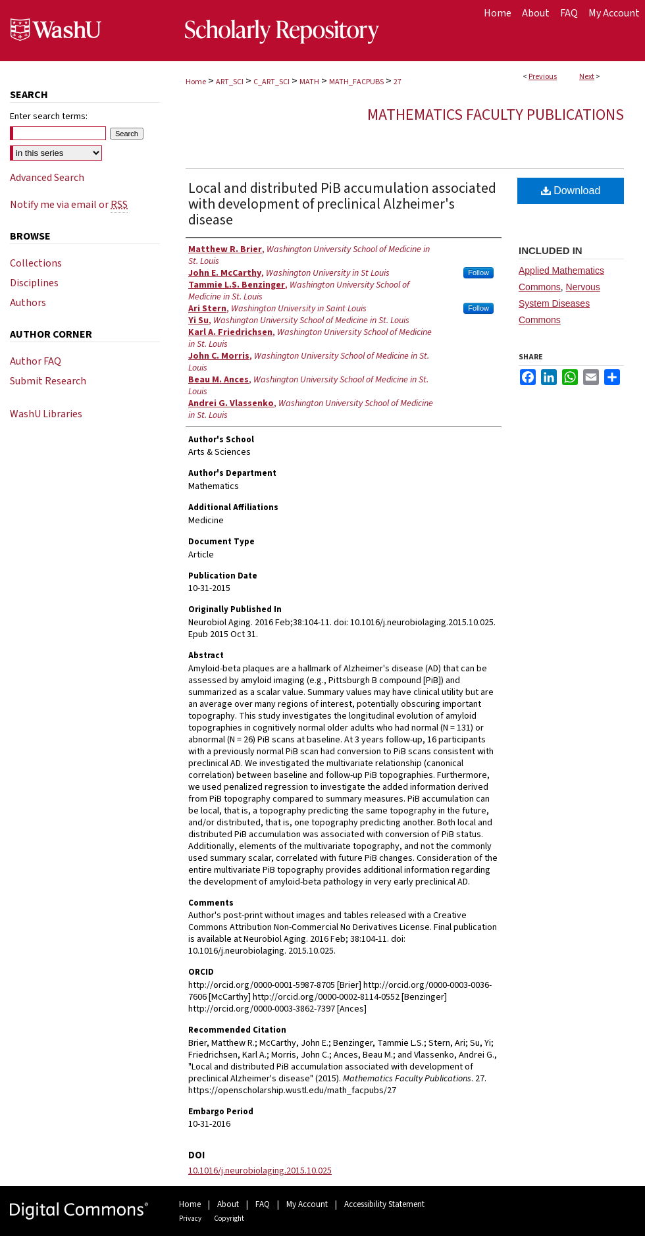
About (228, 1204)
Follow (478, 272)
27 (397, 82)
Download (571, 190)
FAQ (262, 1204)
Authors (28, 303)
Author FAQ (35, 361)
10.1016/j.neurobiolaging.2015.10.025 (260, 1170)
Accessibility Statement (384, 1204)
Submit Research (48, 381)
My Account (307, 1204)
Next (586, 76)
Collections (36, 263)
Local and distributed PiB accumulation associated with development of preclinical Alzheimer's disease (342, 204)
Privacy (190, 1218)
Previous (543, 76)
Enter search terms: (49, 116)
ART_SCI (230, 82)
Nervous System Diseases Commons (559, 303)
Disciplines (34, 283)
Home (196, 82)
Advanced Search (47, 177)
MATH (309, 82)
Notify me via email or (69, 204)
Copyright (229, 1218)
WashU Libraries (46, 414)
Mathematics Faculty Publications (495, 114)
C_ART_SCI (271, 82)
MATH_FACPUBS (356, 82)
